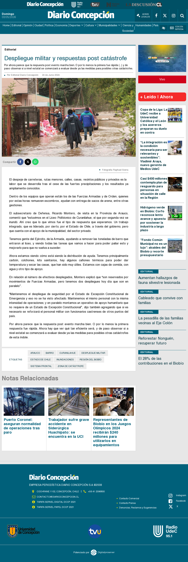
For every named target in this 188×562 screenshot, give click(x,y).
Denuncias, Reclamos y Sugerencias (137, 506)
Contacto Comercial (129, 497)
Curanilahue (67, 352)
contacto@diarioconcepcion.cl (57, 496)
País (155, 24)
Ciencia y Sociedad (127, 27)
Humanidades (143, 24)
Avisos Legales (143, 15)
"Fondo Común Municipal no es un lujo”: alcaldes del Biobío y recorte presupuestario (153, 246)
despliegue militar (93, 352)
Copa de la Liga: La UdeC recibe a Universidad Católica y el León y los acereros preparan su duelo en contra (153, 120)
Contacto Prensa (127, 502)
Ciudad (39, 24)
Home (6, 24)
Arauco (35, 352)
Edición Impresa (176, 27)
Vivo (162, 78)
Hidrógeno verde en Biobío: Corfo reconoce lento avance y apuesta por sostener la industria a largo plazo (153, 218)
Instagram (177, 494)
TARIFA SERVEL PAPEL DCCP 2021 (55, 506)
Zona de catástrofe (71, 365)
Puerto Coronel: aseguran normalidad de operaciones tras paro (22, 425)
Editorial (16, 24)
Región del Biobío (90, 359)
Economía (61, 24)
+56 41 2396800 (96, 490)
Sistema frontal (41, 365)
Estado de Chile (40, 359)
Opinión (27, 24)
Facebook (177, 500)
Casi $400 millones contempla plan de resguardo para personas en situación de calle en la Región (153, 187)
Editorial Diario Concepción (24, 74)
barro (50, 352)
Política (49, 24)
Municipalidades (108, 24)
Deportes (74, 24)
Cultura (89, 24)
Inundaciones (65, 359)
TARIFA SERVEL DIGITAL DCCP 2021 (56, 501)
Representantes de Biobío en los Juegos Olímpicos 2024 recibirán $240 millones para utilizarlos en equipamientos (112, 431)
